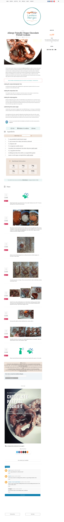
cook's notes (30, 155)
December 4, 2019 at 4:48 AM (25, 482)
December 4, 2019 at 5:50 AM (17, 489)
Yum (29, 452)
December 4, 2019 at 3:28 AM (15, 476)
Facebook (33, 180)
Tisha (9, 470)
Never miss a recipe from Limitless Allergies (14, 374)
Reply (9, 473)
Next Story (32, 514)
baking (9, 446)
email (5, 456)
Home (7, 1)
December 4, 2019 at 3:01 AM (15, 470)
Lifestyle (16, 1)
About (27, 1)
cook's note (34, 148)
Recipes (11, 1)
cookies (15, 446)
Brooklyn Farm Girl (25, 67)
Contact (32, 1)
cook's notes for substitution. (20, 230)
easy (20, 446)
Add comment (22, 495)
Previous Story (12, 514)
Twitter (37, 180)
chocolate (12, 446)
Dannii (9, 476)
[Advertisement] (23, 382)
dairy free (18, 446)
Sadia (52, 38)
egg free (22, 446)
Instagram (30, 180)
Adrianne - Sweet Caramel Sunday (14, 482)
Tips (20, 1)
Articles (23, 1)
